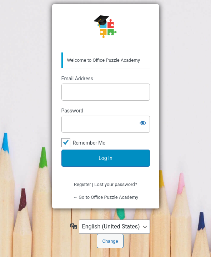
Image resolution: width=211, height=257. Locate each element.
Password (72, 111)
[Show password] (143, 123)
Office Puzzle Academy (106, 29)
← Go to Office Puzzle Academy (105, 197)
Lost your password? (115, 184)
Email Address (77, 78)
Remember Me (89, 143)
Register (82, 184)
